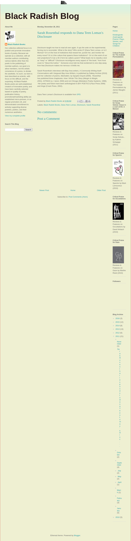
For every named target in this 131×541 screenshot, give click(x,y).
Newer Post (44, 190)
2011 (118, 336)
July (119, 471)
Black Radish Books (52, 105)
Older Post (101, 190)
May (119, 476)
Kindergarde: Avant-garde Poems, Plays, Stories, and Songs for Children (118, 40)
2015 (118, 322)
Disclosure (81, 105)
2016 (118, 318)
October (119, 453)
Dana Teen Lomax (68, 105)
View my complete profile (15, 116)
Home (73, 190)
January (119, 509)
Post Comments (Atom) (78, 197)
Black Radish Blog (42, 16)
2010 (118, 517)
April (119, 482)
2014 (118, 326)
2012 (118, 333)
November (119, 343)
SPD (78, 94)
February (119, 499)
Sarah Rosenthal (93, 105)
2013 (118, 329)
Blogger (77, 535)
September (119, 464)
